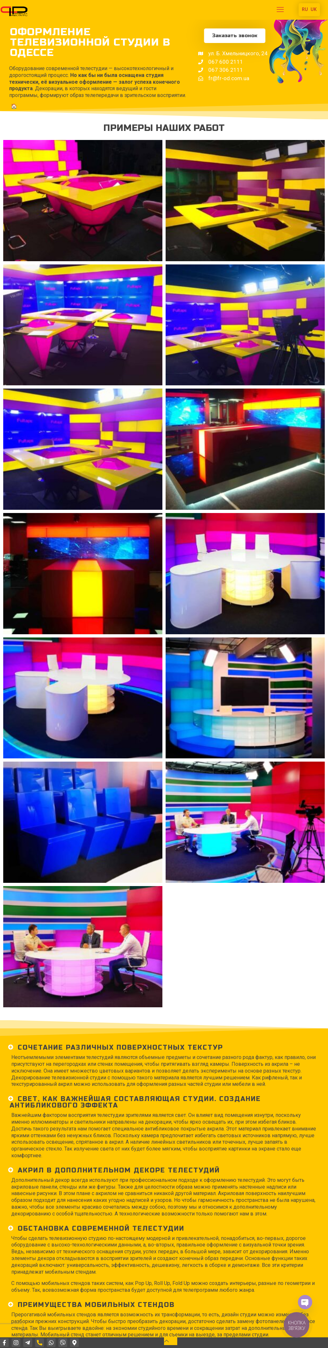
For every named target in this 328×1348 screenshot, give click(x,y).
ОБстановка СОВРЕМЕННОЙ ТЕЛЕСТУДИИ (101, 1228)
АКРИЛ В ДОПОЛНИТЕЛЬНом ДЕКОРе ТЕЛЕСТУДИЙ (119, 1170)
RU (305, 9)
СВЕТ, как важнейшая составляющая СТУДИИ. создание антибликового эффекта (135, 1101)
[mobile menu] (280, 9)
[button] (164, 1047)
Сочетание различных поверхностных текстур (120, 1047)
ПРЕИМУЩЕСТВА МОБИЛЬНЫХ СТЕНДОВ (96, 1304)
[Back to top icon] (170, 1341)
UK (314, 9)
